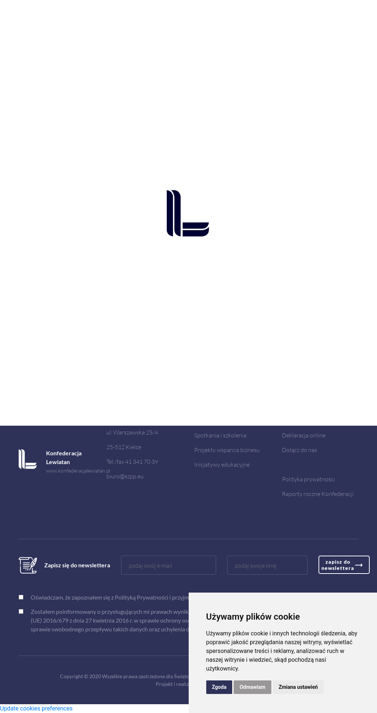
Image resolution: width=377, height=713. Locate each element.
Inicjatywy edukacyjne (222, 464)
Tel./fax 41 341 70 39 (132, 461)
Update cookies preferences (36, 708)
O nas (201, 405)
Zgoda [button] (219, 687)
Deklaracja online (303, 435)
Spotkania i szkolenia (220, 435)
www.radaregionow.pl (70, 417)
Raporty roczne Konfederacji (318, 493)
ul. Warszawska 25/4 (132, 432)
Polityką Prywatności (141, 597)
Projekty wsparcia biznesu (227, 449)
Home (202, 391)
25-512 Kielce (123, 446)
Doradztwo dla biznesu (311, 391)
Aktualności (209, 420)
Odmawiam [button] (252, 687)
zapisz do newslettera (337, 565)
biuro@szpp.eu (125, 476)
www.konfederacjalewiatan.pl (78, 470)
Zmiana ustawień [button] (298, 687)
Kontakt (292, 420)
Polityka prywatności (308, 478)
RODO (290, 405)
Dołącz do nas (299, 449)
